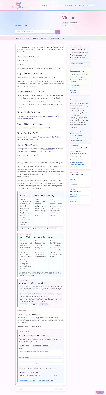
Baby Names (18, 25)
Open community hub (27, 380)
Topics (63, 38)
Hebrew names (73, 196)
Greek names (73, 201)
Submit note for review (41, 363)
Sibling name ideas (74, 167)
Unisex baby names (75, 85)
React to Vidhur (33, 304)
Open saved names (24, 304)
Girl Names (18, 38)
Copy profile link (73, 22)
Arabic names (73, 199)
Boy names (72, 179)
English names (73, 194)
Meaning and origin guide (39, 228)
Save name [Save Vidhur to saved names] (65, 22)
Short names (73, 90)
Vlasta (56, 116)
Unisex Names (35, 38)
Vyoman (51, 116)
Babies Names (18, 5)
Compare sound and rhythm (77, 164)
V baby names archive (31, 140)
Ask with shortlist (44, 304)
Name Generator (45, 38)
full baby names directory (26, 151)
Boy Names (26, 38)
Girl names (72, 181)
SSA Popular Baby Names (76, 135)
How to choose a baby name (76, 160)
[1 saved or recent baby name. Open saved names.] (100, 392)
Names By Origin (55, 38)
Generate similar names (36, 326)
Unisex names (73, 184)
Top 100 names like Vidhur (43, 128)
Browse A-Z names (74, 177)
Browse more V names (23, 326)
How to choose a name (52, 228)
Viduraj (20, 389)
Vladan (25, 119)
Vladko (19, 119)
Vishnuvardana (58, 389)
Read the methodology (25, 228)
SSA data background (75, 138)
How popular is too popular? (76, 162)
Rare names (73, 92)
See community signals (76, 140)
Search (57, 31)
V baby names (48, 149)
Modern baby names (75, 88)
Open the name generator (76, 63)
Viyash (30, 119)
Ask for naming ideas (45, 380)
